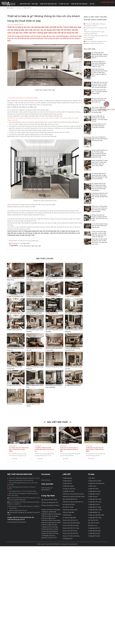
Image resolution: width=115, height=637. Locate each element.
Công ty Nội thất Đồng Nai (49, 531)
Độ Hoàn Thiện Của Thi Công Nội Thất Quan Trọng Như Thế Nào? (99, 125)
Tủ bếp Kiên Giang (68, 486)
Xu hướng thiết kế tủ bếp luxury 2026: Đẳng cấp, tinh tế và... (44, 449)
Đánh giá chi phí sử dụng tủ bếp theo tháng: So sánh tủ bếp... (69, 449)
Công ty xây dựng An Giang (50, 505)
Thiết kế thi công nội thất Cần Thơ (73, 502)
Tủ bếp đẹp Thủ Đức (94, 536)
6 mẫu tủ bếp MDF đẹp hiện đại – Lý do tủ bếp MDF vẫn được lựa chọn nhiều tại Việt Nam (99, 234)
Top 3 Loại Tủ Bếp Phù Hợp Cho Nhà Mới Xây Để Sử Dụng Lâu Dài (99, 138)
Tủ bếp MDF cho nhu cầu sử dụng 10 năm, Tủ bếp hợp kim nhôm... (95, 449)
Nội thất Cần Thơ (93, 520)
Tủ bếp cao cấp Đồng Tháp (96, 515)
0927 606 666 (107, 2)
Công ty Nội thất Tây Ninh (70, 533)
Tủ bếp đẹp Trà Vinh (94, 504)
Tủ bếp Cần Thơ (67, 483)
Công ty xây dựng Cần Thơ (49, 502)
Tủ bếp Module (67, 515)
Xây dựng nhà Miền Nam (49, 499)
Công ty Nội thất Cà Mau (70, 530)
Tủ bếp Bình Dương (68, 491)
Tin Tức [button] (92, 3)
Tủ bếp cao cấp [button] (64, 3)
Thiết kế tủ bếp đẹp (68, 512)
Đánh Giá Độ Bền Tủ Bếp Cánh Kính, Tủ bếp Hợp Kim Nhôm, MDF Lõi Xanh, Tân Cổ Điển (99, 163)
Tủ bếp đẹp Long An (94, 494)
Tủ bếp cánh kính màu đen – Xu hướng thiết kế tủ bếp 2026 (99, 91)
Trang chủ (10, 8)
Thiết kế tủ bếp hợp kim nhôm (51, 522)
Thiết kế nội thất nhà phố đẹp (50, 509)
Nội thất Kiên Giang (68, 504)
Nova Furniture (45, 480)
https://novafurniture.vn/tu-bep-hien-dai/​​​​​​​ (21, 206)
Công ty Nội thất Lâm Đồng (71, 536)
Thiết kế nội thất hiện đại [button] (79, 3)
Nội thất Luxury (92, 525)
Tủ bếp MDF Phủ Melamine (96, 483)
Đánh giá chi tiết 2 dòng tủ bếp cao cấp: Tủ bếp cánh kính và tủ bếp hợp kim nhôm (99, 241)
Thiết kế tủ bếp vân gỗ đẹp (49, 516)
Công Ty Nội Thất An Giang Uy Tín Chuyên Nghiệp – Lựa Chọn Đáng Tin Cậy (99, 118)
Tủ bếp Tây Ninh (93, 496)
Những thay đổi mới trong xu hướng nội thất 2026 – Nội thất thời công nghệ (99, 217)
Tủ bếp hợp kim (67, 481)
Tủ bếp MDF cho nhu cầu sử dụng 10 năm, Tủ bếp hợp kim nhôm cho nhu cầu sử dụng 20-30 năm (100, 84)
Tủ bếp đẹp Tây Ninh (94, 533)
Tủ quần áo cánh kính (69, 488)
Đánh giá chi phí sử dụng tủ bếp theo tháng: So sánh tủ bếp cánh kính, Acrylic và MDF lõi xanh (99, 72)
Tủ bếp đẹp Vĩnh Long (94, 502)
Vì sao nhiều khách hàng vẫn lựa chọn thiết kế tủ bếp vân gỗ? (99, 225)
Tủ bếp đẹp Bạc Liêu (94, 512)
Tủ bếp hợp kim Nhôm (94, 481)
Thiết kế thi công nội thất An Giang (73, 494)
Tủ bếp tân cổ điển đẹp (48, 512)
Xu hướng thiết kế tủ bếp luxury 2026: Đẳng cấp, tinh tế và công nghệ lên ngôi (99, 64)
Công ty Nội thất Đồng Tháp (71, 523)
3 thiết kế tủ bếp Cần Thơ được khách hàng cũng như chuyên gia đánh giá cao (100, 195)
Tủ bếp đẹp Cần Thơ (94, 528)
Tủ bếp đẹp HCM (67, 538)
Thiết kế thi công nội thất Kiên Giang (74, 496)
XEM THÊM (14, 458)
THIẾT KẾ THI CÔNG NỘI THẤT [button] (49, 3)
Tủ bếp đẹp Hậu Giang (94, 499)
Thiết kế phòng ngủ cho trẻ (16, 519)
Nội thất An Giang (68, 507)
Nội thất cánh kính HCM (49, 537)
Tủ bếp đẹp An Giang (94, 491)
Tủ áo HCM (91, 478)
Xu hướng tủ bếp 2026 (69, 517)
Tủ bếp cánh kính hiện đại (49, 527)
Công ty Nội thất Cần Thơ (70, 520)
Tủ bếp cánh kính (93, 488)
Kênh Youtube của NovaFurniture (46, 489)
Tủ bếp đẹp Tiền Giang (94, 517)
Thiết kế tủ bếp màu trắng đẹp (51, 514)
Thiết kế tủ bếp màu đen (49, 525)
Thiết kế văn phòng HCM (70, 509)
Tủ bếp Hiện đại (67, 478)
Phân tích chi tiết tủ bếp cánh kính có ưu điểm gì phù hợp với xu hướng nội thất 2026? (99, 209)
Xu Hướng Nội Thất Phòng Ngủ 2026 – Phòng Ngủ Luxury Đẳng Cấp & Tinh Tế (100, 55)
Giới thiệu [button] (35, 3)
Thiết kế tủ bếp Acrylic (48, 518)
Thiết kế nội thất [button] (24, 3)
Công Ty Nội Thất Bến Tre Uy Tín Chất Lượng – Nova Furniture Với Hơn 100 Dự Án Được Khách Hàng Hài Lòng (100, 153)
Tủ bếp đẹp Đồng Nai (94, 530)
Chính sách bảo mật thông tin (16, 522)
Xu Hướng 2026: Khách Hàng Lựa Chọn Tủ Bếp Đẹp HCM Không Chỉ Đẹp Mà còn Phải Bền (100, 176)
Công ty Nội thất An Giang (49, 529)
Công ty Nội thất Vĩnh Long (71, 528)
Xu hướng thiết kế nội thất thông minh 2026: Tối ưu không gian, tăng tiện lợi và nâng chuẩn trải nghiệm (99, 187)
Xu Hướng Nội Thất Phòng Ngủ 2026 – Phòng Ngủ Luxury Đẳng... (19, 449)
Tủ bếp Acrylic (92, 486)
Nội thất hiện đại (28, 517)
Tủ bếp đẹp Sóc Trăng (94, 507)
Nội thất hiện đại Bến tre (70, 499)
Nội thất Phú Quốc (93, 523)
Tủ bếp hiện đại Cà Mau (95, 509)
